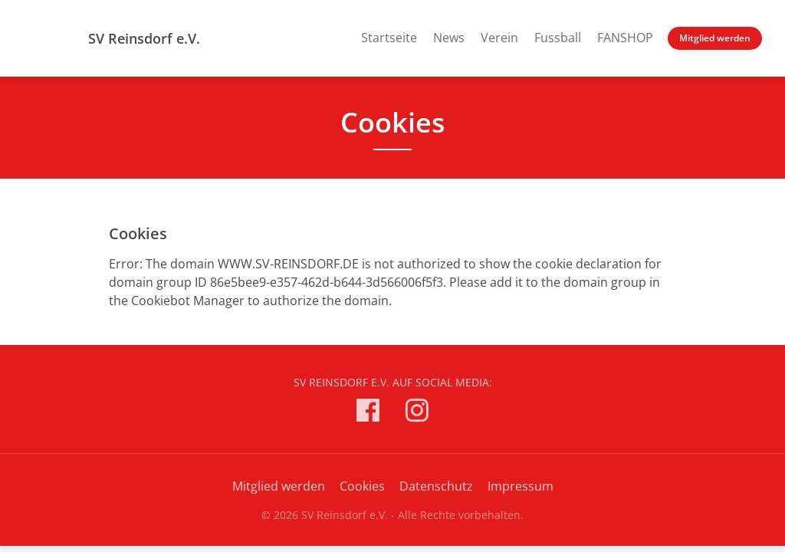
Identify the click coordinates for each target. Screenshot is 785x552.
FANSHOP (625, 37)
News (449, 37)
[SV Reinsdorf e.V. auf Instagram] (417, 413)
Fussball (557, 37)
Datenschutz (436, 486)
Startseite (389, 37)
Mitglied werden (715, 37)
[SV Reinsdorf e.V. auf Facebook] (367, 413)
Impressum (520, 486)
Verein (499, 37)
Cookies (362, 486)
